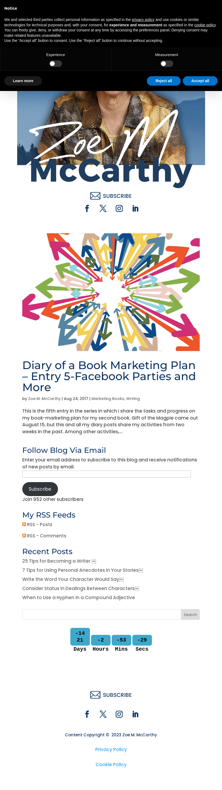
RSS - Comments (44, 536)
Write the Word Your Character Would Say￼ (73, 579)
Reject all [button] (163, 779)
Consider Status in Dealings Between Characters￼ (80, 588)
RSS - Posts (37, 524)
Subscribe (40, 489)
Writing (133, 398)
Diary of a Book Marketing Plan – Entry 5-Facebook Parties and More (109, 376)
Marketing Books (108, 398)
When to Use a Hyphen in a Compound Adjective (78, 597)
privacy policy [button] (143, 718)
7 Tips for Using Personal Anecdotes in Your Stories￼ (82, 570)
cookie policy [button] (205, 724)
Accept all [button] (200, 779)
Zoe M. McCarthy (44, 398)
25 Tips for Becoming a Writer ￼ (59, 561)
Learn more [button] (23, 779)
